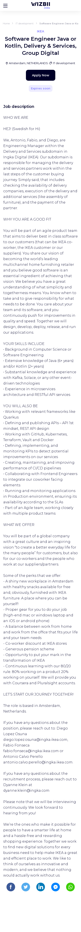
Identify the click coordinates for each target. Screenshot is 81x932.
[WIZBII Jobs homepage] (40, 5)
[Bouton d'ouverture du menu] (5, 5)
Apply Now (40, 75)
